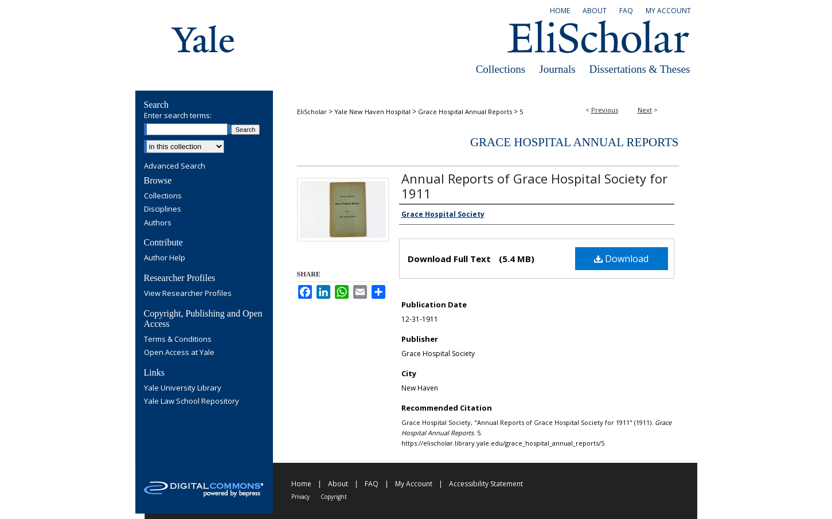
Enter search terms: (178, 115)
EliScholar (312, 111)
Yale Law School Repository (191, 401)
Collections (501, 69)
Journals (557, 69)
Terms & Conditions (178, 339)
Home (301, 484)
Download (621, 258)
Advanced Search (174, 166)
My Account (413, 484)
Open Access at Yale (179, 352)
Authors (157, 223)
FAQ (371, 484)
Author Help (164, 258)
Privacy (300, 497)
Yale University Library (182, 388)
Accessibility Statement (486, 484)
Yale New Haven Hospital (372, 111)
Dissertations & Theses (639, 69)
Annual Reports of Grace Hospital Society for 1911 (534, 186)
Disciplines (162, 209)
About (338, 484)
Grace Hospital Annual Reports (465, 111)
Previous (604, 110)
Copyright (334, 497)
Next (645, 110)
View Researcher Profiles (188, 293)
